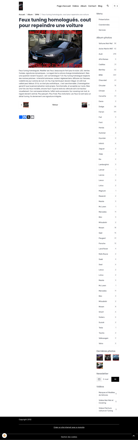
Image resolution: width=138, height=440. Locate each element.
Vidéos (75, 6)
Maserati (108, 196)
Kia (108, 159)
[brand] (21, 6)
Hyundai (108, 138)
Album (84, 6)
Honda (108, 127)
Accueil (22, 15)
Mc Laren (108, 206)
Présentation (104, 19)
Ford (108, 122)
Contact (92, 6)
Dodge (108, 106)
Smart (108, 312)
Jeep (108, 154)
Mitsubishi (108, 222)
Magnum (108, 191)
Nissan (108, 227)
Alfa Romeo (108, 59)
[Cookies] (4, 435)
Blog (100, 6)
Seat (108, 264)
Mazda (108, 201)
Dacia (108, 101)
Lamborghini (108, 164)
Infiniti (108, 143)
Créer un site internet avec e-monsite (69, 427)
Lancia (108, 175)
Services (102, 30)
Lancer (108, 170)
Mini (108, 217)
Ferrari (108, 112)
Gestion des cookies (69, 437)
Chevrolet (108, 80)
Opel (108, 233)
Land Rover (108, 249)
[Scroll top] (133, 435)
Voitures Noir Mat (108, 43)
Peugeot (108, 238)
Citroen (108, 91)
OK (115, 379)
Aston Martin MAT (108, 48)
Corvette (108, 96)
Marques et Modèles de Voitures (108, 393)
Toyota (108, 333)
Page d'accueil (64, 6)
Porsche (108, 243)
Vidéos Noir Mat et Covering (108, 401)
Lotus (108, 185)
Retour (55, 105)
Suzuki (108, 322)
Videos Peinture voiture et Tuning (108, 409)
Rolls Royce (108, 254)
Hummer (108, 133)
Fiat (108, 117)
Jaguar (108, 148)
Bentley (108, 70)
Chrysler (108, 85)
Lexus (108, 180)
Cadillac (108, 64)
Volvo (108, 343)
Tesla (108, 327)
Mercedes (108, 212)
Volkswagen (108, 338)
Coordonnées (104, 25)
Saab (108, 259)
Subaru (108, 317)
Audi (108, 54)
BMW (37, 15)
